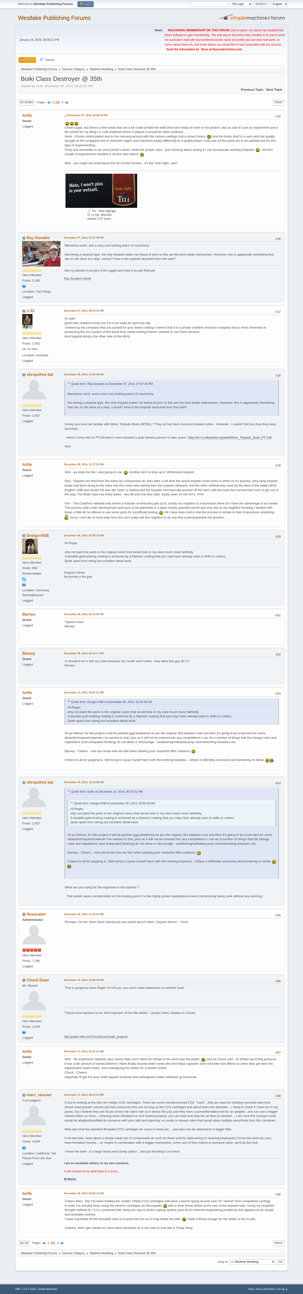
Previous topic (252, 89)
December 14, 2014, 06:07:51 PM (83, 692)
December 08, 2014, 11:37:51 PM (83, 464)
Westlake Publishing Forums (54, 18)
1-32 (30, 311)
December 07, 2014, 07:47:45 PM (83, 237)
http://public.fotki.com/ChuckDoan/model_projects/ (96, 1036)
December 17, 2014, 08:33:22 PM (83, 1094)
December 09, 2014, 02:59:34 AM (84, 535)
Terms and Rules (265, 1289)
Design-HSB (38, 536)
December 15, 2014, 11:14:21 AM (84, 914)
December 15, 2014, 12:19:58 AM (84, 782)
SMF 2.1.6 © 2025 (25, 1289)
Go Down (26, 102)
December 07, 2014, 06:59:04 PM (87, 115)
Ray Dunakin (38, 238)
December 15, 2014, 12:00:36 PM (83, 980)
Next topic (274, 89)
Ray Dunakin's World (77, 278)
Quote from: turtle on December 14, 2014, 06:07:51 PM (106, 791)
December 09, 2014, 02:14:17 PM (83, 653)
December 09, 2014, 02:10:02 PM (83, 614)
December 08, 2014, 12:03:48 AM (84, 374)
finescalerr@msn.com (227, 49)
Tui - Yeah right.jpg (101, 211)
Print (279, 102)
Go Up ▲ (282, 1289)
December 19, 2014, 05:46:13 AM (84, 1193)
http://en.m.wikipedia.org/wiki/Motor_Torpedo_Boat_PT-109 (230, 437)
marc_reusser (39, 1095)
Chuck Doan (38, 980)
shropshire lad (40, 374)
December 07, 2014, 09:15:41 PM (83, 310)
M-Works (70, 1179)
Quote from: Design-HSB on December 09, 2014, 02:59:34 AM (111, 702)
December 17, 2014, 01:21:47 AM (84, 1051)
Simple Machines (47, 1289)
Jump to (222, 1261)
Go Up (24, 1243)
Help (250, 1289)
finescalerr (36, 914)
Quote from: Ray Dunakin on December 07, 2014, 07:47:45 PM (112, 384)
